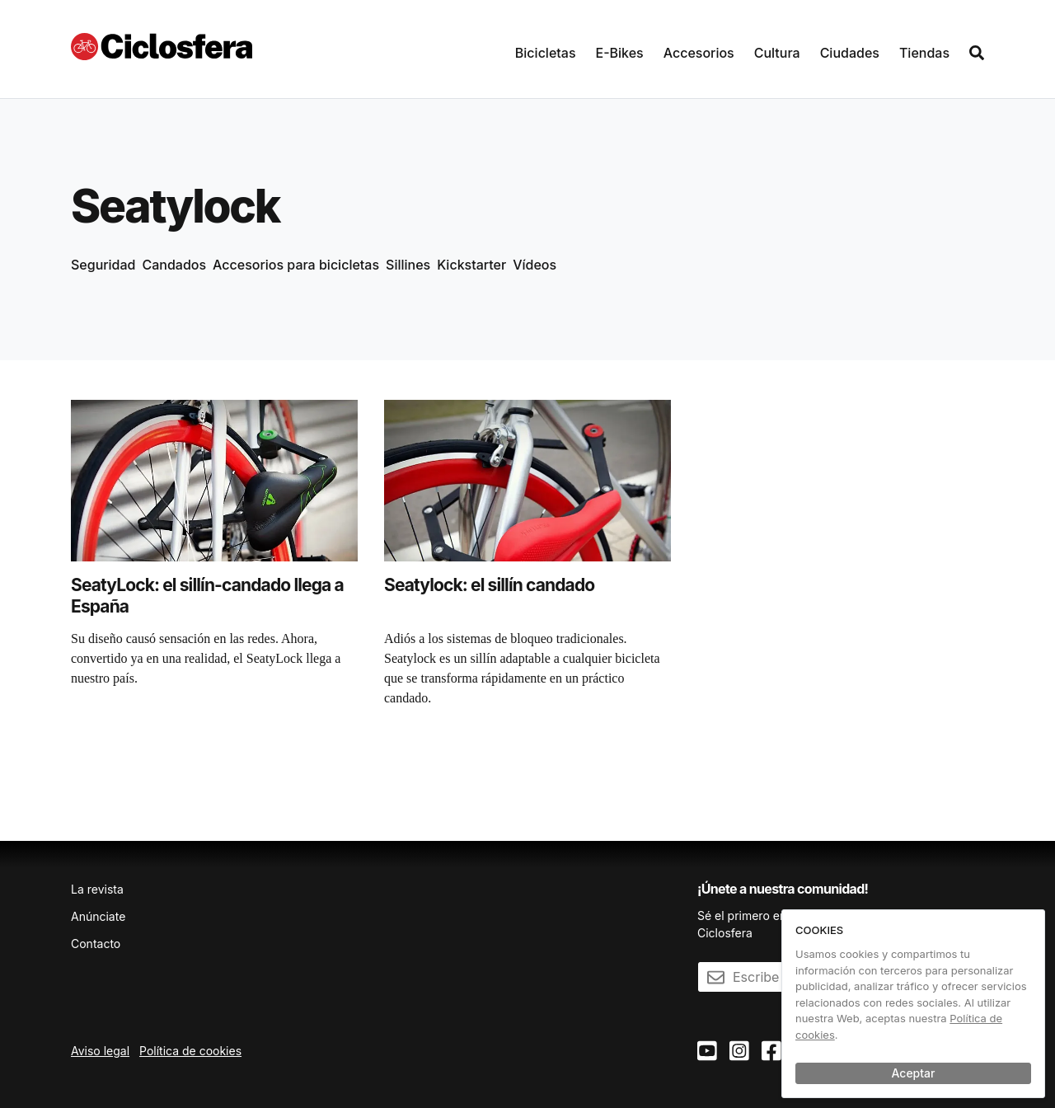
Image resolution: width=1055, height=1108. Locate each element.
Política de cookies (190, 1051)
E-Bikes (620, 53)
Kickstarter (471, 264)
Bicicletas (545, 53)
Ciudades (849, 53)
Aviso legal (100, 1051)
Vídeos (534, 264)
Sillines (408, 264)
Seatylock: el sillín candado (489, 585)
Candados (175, 264)
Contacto (95, 944)
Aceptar (913, 1073)
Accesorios (698, 53)
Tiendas (924, 53)
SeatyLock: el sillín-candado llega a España (207, 596)
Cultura (777, 53)
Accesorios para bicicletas (296, 264)
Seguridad (103, 264)
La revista (97, 889)
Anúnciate (98, 916)
